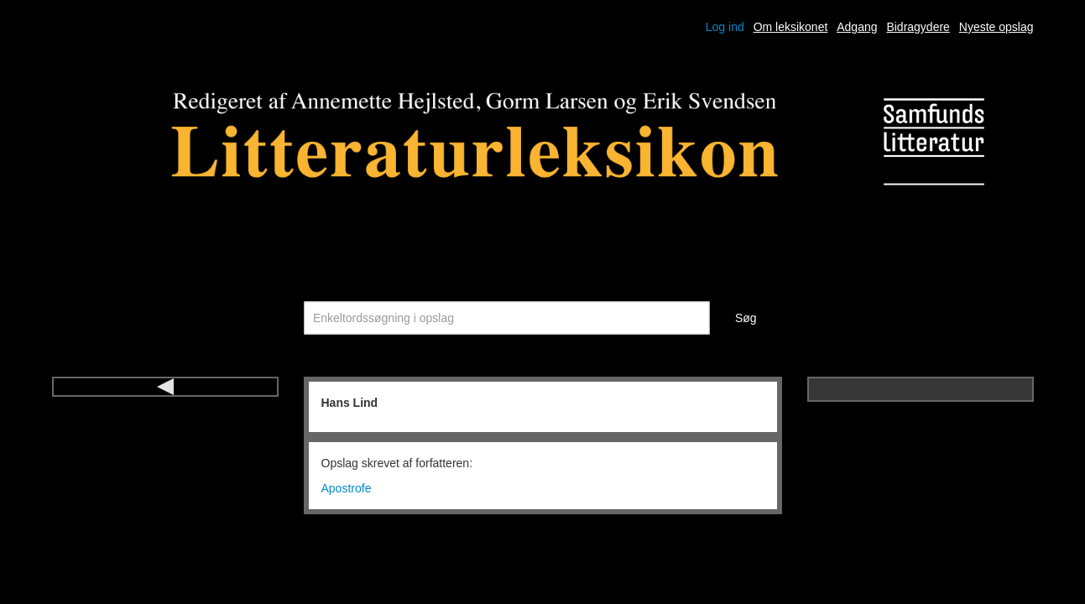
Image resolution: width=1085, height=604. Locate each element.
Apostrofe (346, 488)
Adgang (857, 27)
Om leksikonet (791, 27)
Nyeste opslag (996, 27)
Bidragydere (918, 27)
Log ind (725, 27)
